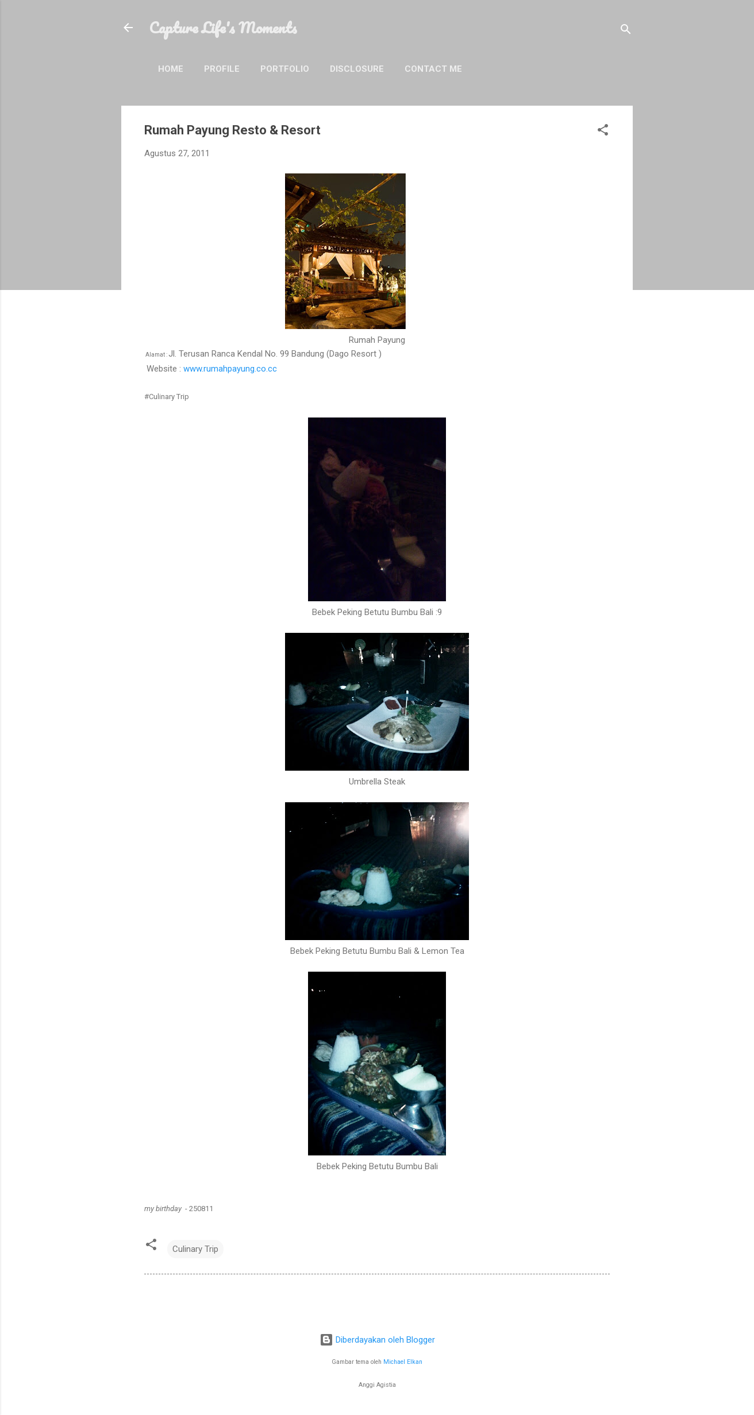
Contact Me (433, 69)
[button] (603, 132)
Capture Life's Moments (223, 28)
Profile (222, 69)
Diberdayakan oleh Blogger (377, 1340)
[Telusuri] (626, 31)
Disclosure (357, 69)
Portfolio (284, 69)
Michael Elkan (402, 1362)
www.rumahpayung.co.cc (230, 369)
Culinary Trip (195, 1249)
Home (170, 69)
